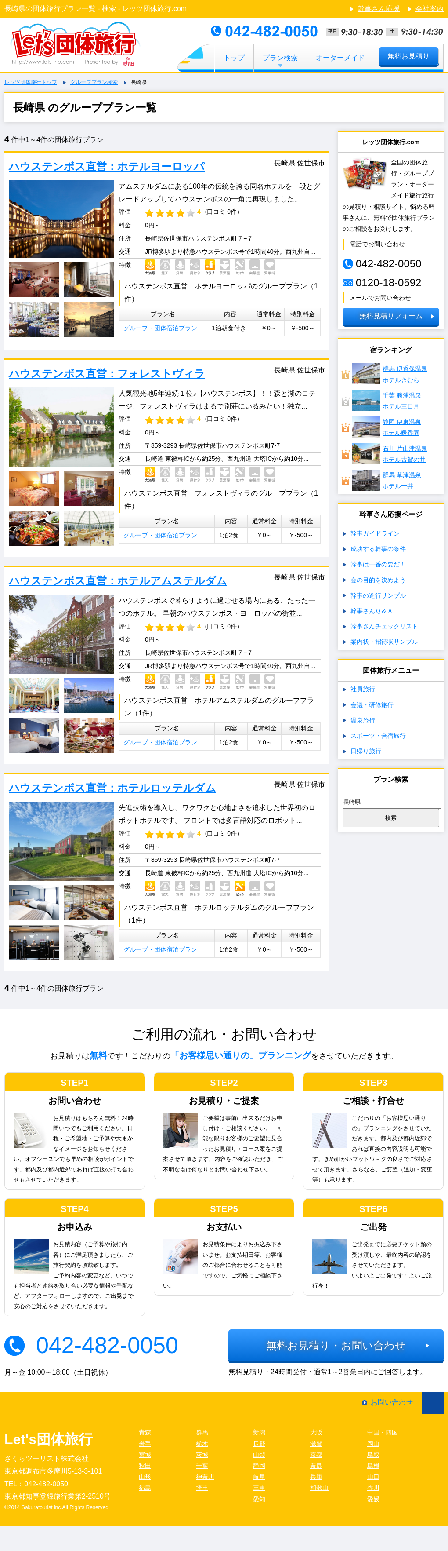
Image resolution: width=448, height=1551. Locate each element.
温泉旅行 (362, 720)
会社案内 (429, 8)
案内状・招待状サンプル (384, 641)
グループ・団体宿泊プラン (160, 328)
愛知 (259, 1499)
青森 (145, 1432)
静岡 (259, 1465)
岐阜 (259, 1476)
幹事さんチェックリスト (384, 626)
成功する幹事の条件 (378, 548)
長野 (259, 1443)
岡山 (373, 1443)
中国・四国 (382, 1432)
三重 (259, 1487)
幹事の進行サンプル (378, 595)
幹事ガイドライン (375, 533)
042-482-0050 (107, 1345)
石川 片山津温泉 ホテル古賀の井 (389, 453)
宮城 (145, 1454)
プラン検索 (280, 58)
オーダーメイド (340, 58)
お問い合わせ (392, 1402)
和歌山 (319, 1487)
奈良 (316, 1465)
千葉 (202, 1465)
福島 (145, 1487)
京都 (316, 1454)
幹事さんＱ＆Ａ (371, 610)
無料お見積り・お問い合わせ (336, 1345)
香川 (373, 1487)
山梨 (259, 1454)
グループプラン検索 (94, 82)
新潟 (259, 1432)
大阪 (316, 1432)
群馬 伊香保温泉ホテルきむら (389, 373)
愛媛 (373, 1499)
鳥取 (373, 1454)
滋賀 (316, 1443)
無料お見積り (408, 56)
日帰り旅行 (365, 751)
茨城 (202, 1454)
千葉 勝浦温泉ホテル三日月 (386, 400)
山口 (373, 1476)
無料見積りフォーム (391, 316)
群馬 (202, 1432)
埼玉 (202, 1487)
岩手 (145, 1443)
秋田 (145, 1465)
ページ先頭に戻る (433, 1403)
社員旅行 (362, 689)
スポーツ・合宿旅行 (378, 735)
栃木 (202, 1443)
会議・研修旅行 (372, 704)
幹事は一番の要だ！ (378, 564)
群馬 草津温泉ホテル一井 (386, 480)
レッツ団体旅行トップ (30, 82)
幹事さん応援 (379, 8)
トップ (234, 58)
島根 (373, 1465)
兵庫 (316, 1476)
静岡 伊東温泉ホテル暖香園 (386, 427)
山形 (145, 1476)
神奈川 (205, 1476)
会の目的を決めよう (378, 580)
